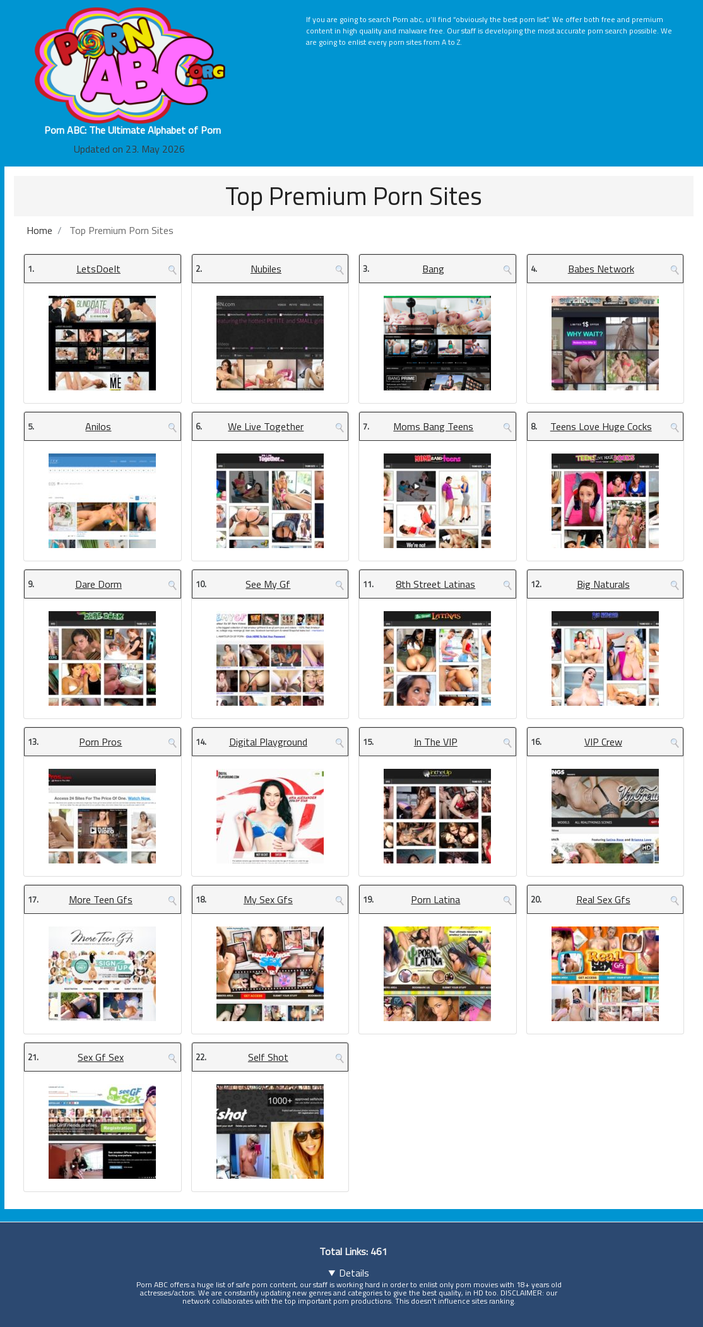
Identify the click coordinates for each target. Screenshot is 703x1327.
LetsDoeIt (98, 268)
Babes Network (601, 268)
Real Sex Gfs (603, 899)
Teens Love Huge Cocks (601, 426)
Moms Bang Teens (433, 426)
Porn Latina (435, 899)
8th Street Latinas (435, 584)
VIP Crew (603, 741)
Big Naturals (603, 584)
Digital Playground (268, 741)
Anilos (98, 426)
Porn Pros (100, 741)
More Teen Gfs (101, 899)
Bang (433, 268)
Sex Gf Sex (101, 1057)
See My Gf (267, 584)
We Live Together (266, 426)
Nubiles (266, 268)
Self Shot (268, 1057)
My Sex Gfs (268, 899)
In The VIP (436, 741)
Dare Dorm (98, 584)
